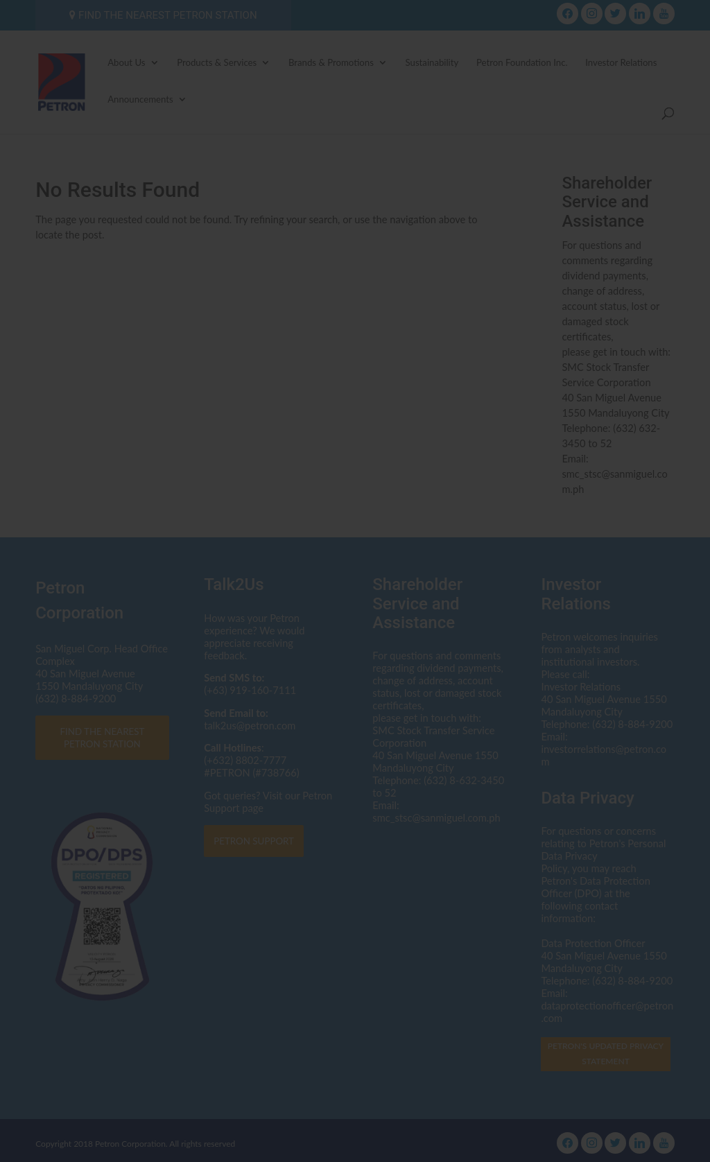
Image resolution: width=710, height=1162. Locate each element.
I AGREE (355, 712)
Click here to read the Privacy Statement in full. (355, 635)
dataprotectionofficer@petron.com (399, 595)
